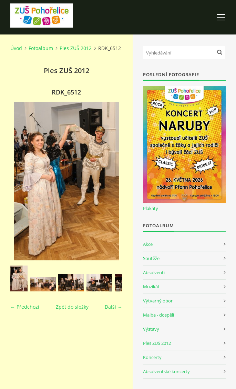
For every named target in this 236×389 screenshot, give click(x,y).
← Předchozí (24, 306)
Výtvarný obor (158, 301)
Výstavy (151, 329)
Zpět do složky (72, 306)
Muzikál (151, 286)
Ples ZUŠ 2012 (76, 48)
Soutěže (151, 258)
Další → (113, 306)
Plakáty (150, 208)
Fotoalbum (41, 48)
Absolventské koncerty (166, 371)
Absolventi (154, 272)
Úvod (16, 48)
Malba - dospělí (158, 315)
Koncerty (152, 357)
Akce (148, 244)
